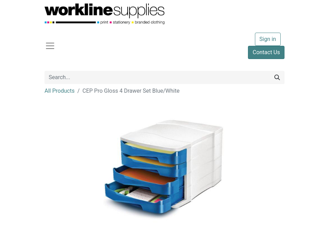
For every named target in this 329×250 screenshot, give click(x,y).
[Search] (277, 77)
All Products (59, 91)
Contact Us (266, 52)
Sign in (267, 39)
